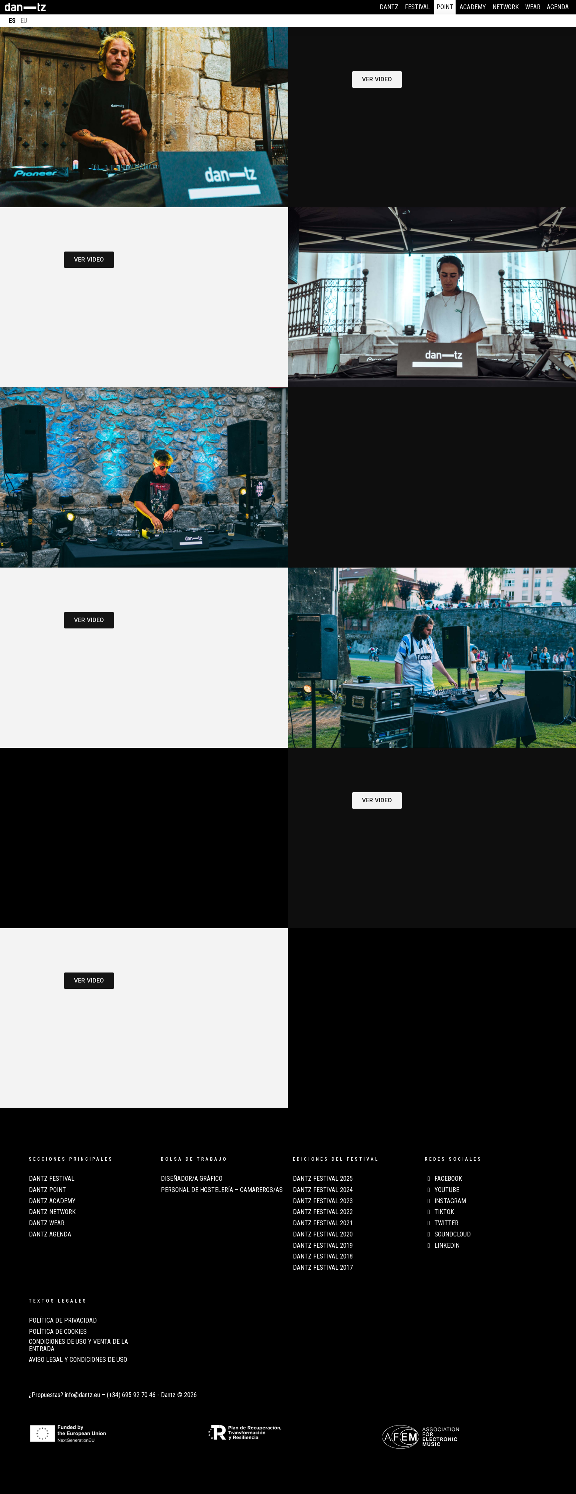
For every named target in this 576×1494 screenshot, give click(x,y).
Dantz (389, 7)
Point (444, 7)
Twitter (441, 1223)
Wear (532, 7)
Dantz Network (52, 1212)
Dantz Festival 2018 (323, 1256)
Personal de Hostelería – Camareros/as (222, 1190)
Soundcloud (448, 1234)
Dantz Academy (52, 1201)
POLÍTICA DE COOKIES (58, 1331)
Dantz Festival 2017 (323, 1267)
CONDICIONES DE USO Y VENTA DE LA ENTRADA (78, 1345)
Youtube (442, 1190)
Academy (473, 7)
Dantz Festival (51, 1178)
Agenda (558, 7)
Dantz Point (47, 1190)
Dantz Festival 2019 (323, 1245)
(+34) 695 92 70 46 (131, 1395)
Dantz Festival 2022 (323, 1212)
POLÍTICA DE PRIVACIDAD (63, 1320)
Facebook (443, 1178)
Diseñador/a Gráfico (191, 1178)
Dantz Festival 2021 (323, 1223)
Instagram (445, 1201)
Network (505, 7)
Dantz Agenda (50, 1234)
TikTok (439, 1212)
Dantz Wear (46, 1223)
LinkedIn (442, 1245)
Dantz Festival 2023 (323, 1201)
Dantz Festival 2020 (323, 1234)
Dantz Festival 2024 (323, 1190)
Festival (417, 7)
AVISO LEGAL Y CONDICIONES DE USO (78, 1359)
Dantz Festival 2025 (323, 1178)
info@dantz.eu (82, 1395)
